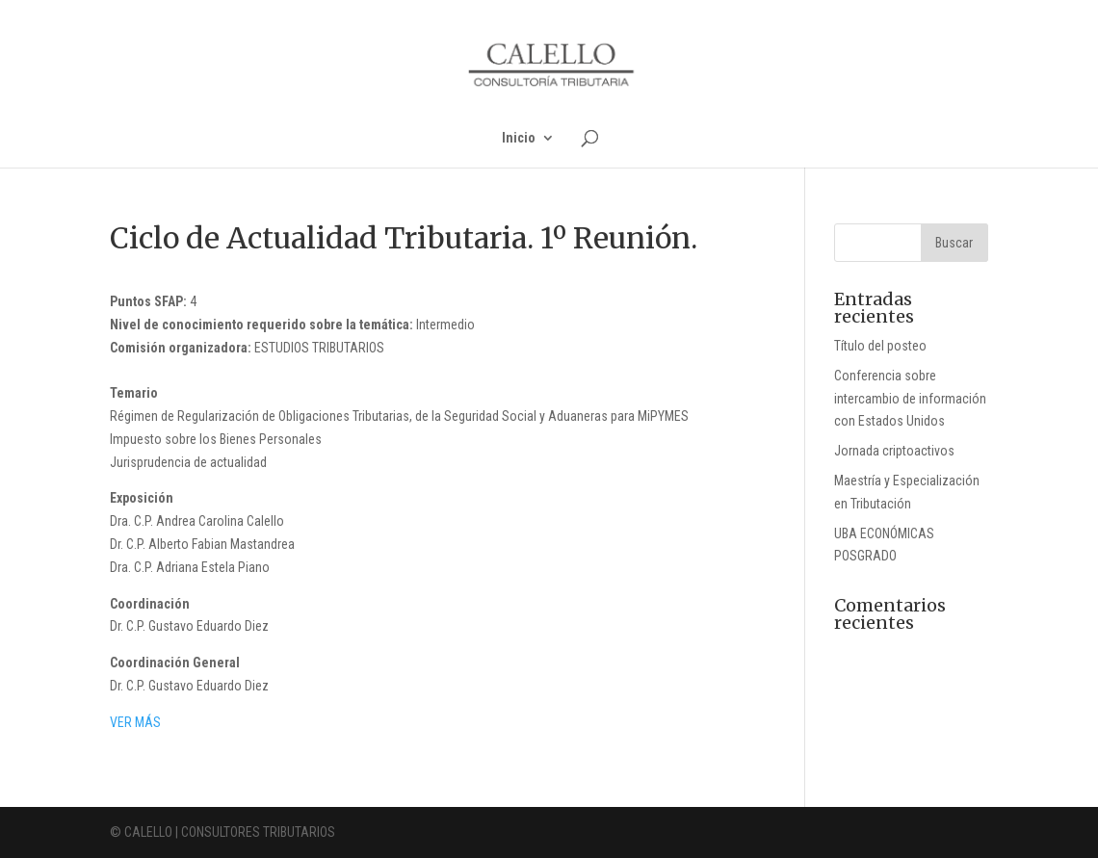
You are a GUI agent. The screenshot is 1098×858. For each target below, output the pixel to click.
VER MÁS (135, 722)
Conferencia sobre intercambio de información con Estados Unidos (910, 398)
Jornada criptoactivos (894, 450)
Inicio (519, 138)
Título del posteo (880, 345)
